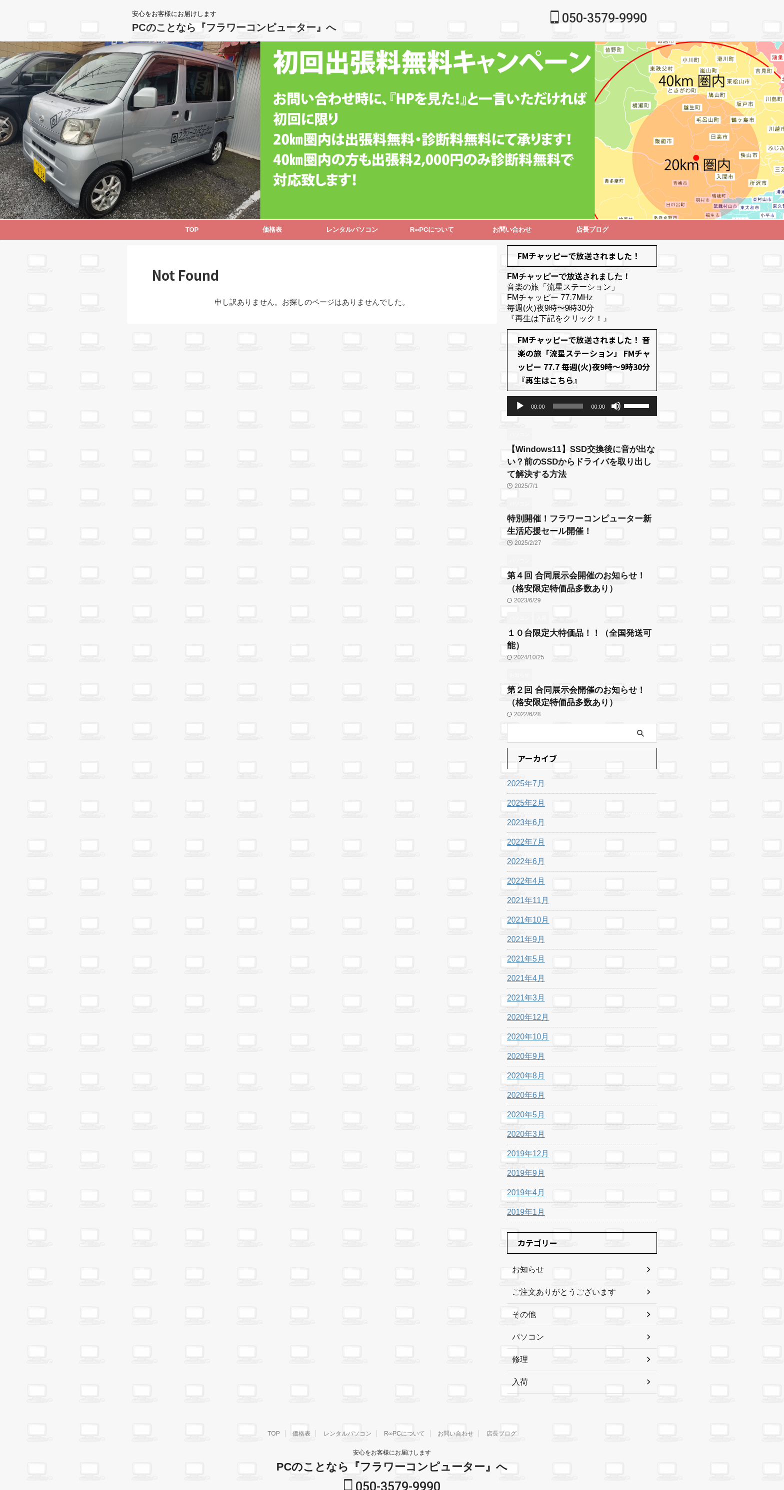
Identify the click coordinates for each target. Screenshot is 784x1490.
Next (9, 121)
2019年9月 (523, 1145)
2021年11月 (525, 873)
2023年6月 (523, 795)
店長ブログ (592, 229)
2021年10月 (525, 892)
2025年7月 (523, 756)
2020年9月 (523, 1028)
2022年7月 (523, 814)
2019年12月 (525, 1126)
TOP (192, 229)
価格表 (272, 229)
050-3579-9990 (598, 18)
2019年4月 (523, 1165)
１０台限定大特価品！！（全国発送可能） (578, 621)
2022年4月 (523, 853)
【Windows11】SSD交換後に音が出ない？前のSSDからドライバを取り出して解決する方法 (580, 459)
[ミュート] (616, 406)
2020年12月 (525, 989)
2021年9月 (523, 912)
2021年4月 (523, 951)
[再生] (520, 406)
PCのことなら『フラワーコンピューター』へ (234, 27)
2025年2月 (523, 775)
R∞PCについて (432, 229)
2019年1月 (523, 1184)
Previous (775, 121)
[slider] (568, 406)
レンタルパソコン (352, 229)
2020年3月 (523, 1106)
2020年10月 (525, 1009)
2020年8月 (523, 1048)
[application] (582, 406)
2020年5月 (523, 1087)
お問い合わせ (512, 229)
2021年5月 (523, 931)
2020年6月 (523, 1067)
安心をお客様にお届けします (392, 1424)
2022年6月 (523, 834)
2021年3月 (523, 970)
